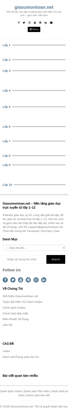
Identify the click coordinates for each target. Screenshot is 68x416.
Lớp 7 (6, 141)
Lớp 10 (7, 185)
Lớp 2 (6, 59)
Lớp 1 (6, 45)
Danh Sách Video (11, 391)
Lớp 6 (6, 126)
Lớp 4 (6, 90)
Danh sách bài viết (38, 395)
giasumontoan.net (34, 7)
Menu (34, 29)
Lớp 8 (6, 155)
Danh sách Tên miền (36, 391)
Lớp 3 (6, 71)
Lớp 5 (6, 107)
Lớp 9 (6, 165)
